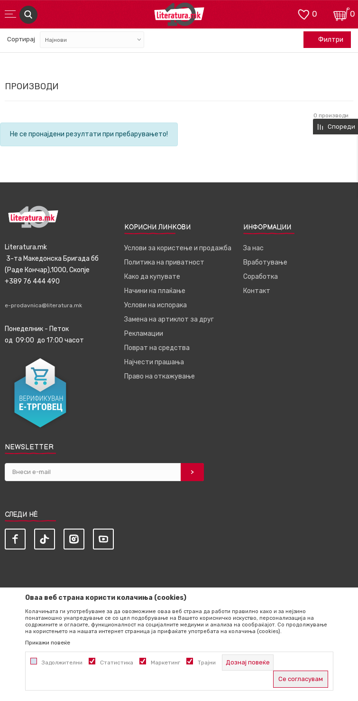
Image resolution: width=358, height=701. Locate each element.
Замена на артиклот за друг (169, 319)
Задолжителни (62, 662)
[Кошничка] (341, 13)
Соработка (260, 277)
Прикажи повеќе (47, 642)
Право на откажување (159, 376)
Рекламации (143, 334)
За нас (253, 248)
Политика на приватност (164, 262)
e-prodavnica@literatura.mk (43, 305)
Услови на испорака (155, 305)
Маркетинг (165, 662)
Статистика (116, 662)
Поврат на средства (157, 348)
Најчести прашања (154, 362)
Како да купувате (152, 277)
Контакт (256, 291)
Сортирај (21, 39)
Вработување (265, 262)
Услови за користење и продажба (177, 248)
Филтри (325, 40)
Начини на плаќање (154, 291)
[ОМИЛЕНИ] (303, 13)
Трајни (207, 662)
